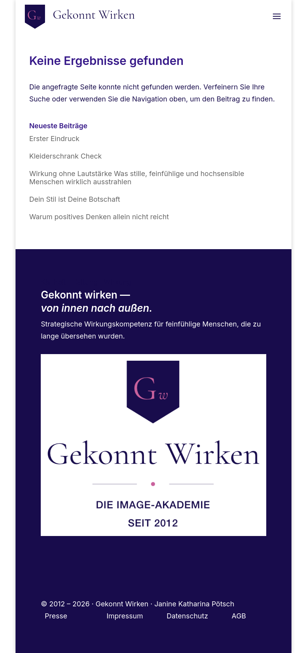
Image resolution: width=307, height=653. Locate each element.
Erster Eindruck (54, 138)
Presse (57, 616)
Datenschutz (199, 616)
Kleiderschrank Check (65, 156)
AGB (239, 616)
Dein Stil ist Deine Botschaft (74, 199)
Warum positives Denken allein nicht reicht (99, 217)
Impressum (136, 616)
